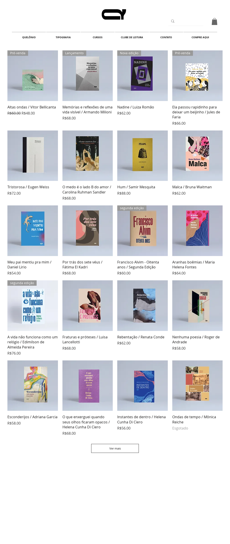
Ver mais (115, 448)
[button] (214, 21)
